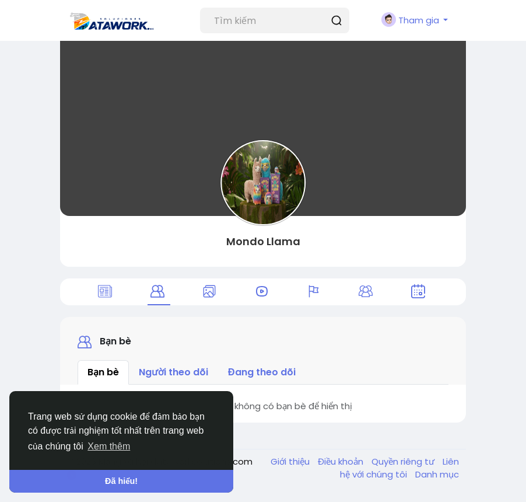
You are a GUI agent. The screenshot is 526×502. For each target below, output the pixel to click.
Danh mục (437, 474)
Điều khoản (342, 461)
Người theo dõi (173, 372)
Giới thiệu (291, 461)
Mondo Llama (263, 241)
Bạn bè (103, 372)
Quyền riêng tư (404, 461)
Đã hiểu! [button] (121, 481)
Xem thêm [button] (108, 446)
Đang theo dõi (262, 372)
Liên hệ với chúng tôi (399, 468)
